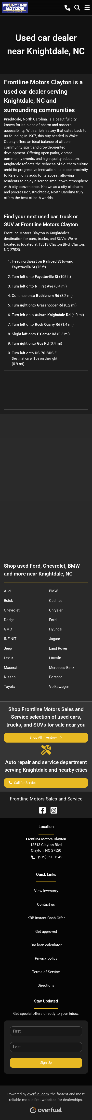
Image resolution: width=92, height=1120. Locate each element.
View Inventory (46, 891)
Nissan (9, 677)
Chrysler (56, 610)
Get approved (46, 931)
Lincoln (55, 658)
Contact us (46, 904)
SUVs (61, 239)
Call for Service (22, 782)
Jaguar (54, 639)
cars (32, 239)
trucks (43, 239)
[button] (67, 8)
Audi (7, 591)
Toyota (9, 686)
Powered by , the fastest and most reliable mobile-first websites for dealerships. (46, 1101)
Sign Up (46, 1063)
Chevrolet (12, 610)
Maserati (11, 667)
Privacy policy (46, 958)
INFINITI (10, 639)
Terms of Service (46, 972)
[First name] (46, 1031)
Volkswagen (59, 686)
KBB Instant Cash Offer (46, 918)
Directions (46, 985)
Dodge (9, 620)
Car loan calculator (46, 945)
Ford (52, 620)
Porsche (56, 677)
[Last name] (46, 1047)
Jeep (8, 648)
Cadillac (55, 600)
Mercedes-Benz (61, 667)
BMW (53, 591)
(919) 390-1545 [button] (46, 857)
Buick (8, 600)
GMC (8, 629)
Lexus (8, 658)
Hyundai (55, 629)
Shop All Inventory (46, 737)
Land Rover (58, 648)
